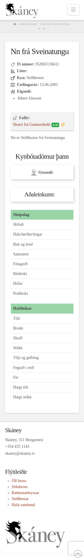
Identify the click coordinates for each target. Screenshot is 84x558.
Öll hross (19, 481)
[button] (73, 9)
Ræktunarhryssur (25, 493)
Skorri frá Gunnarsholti (36, 124)
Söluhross (20, 487)
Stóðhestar (20, 499)
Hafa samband (23, 505)
